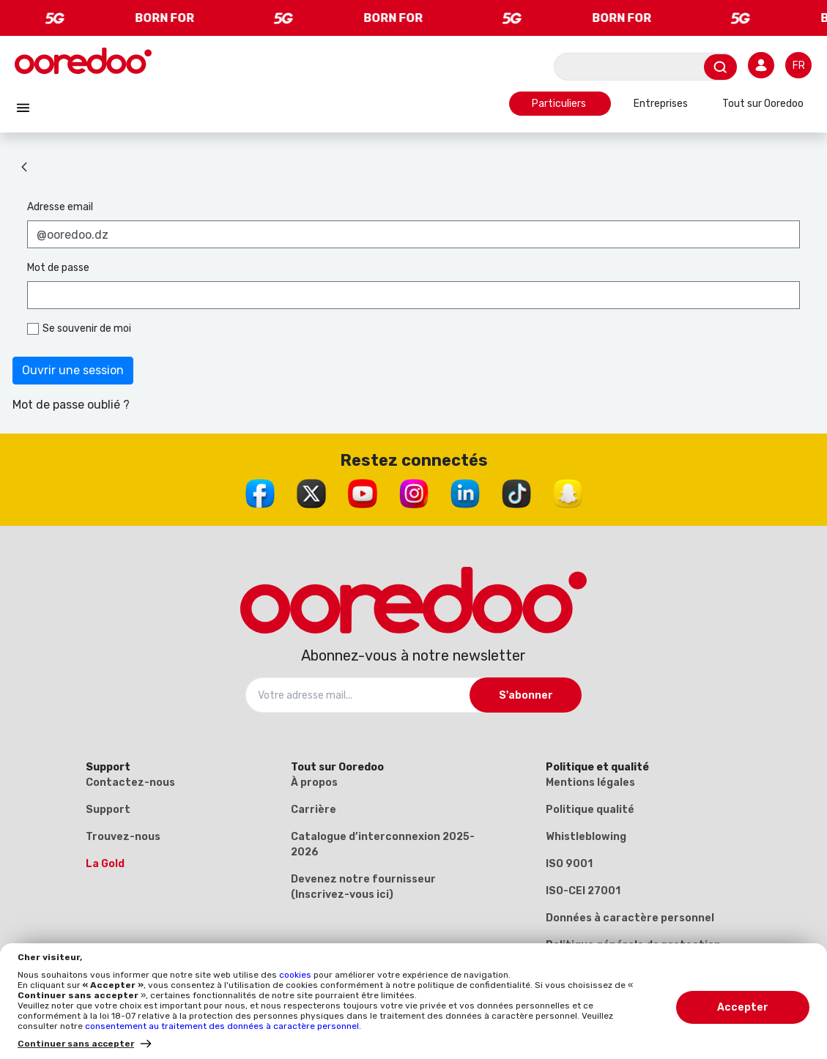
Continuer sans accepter (76, 1043)
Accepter (742, 1007)
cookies (296, 975)
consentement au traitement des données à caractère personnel (222, 1026)
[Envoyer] (720, 67)
